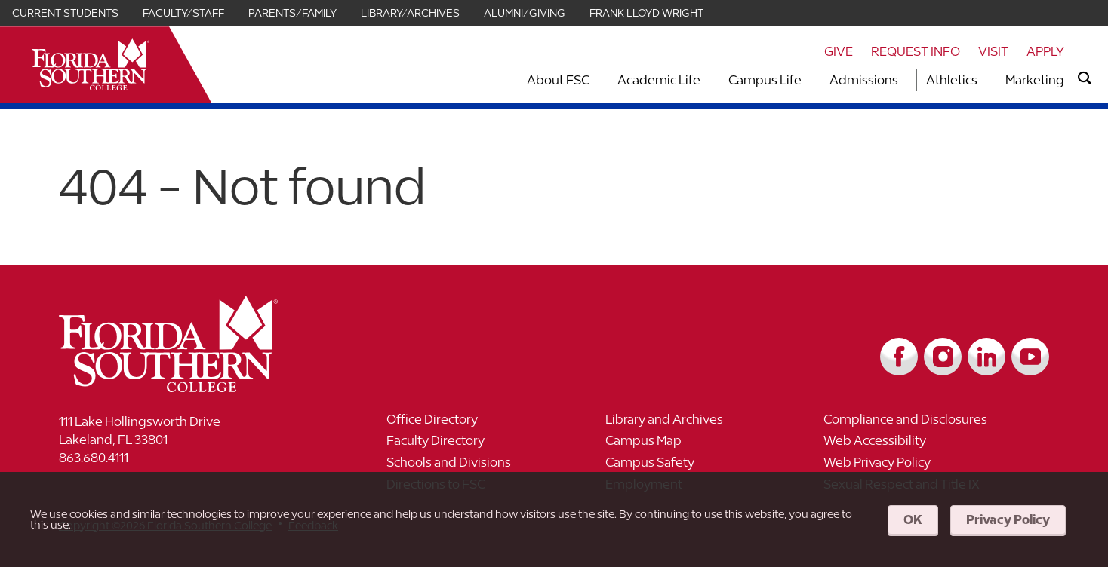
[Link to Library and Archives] (714, 423)
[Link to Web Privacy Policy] (932, 466)
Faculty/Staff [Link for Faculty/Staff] (183, 13)
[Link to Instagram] (943, 356)
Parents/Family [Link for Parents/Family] (292, 13)
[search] (1084, 78)
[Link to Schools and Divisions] (495, 466)
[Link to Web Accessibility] (932, 444)
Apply (1045, 51)
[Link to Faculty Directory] (495, 444)
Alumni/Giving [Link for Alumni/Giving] (524, 13)
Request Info (915, 51)
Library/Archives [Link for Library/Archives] (410, 13)
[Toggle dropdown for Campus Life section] (806, 80)
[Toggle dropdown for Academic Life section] (704, 80)
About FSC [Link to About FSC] (558, 79)
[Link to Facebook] (899, 356)
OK (912, 519)
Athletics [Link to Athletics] (951, 79)
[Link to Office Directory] (495, 423)
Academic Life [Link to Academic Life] (658, 79)
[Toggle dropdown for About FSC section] (594, 80)
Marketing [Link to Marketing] (1034, 79)
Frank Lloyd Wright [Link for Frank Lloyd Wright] (646, 13)
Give (838, 51)
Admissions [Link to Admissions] (863, 79)
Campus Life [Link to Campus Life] (765, 79)
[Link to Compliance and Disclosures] (932, 423)
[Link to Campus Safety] (714, 466)
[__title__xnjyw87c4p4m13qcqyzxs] (90, 64)
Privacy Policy (1008, 519)
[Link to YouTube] (1030, 356)
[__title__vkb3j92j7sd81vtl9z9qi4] (198, 386)
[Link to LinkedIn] (986, 356)
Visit (993, 51)
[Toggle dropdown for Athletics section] (981, 80)
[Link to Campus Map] (714, 444)
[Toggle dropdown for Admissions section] (902, 80)
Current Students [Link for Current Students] (65, 13)
